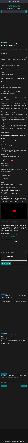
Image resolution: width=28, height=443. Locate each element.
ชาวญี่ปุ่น (24, 251)
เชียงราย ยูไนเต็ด (11, 252)
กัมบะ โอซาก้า (11, 251)
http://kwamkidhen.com (12, 258)
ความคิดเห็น (16, 251)
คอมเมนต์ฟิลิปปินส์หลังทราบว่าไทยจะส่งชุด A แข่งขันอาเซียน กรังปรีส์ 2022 (14, 296)
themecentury (22, 441)
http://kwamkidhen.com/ (10, 236)
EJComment (11, 47)
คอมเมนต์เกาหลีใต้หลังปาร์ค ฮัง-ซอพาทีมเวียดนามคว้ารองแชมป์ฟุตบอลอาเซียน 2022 (13, 376)
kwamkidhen (14, 6)
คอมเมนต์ (5, 42)
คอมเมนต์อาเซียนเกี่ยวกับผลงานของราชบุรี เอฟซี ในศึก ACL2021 (4, 385)
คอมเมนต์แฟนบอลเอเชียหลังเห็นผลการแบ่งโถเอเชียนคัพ (13, 335)
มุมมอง (6, 252)
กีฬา (1, 42)
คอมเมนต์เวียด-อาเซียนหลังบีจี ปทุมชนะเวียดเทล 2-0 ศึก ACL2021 (25, 385)
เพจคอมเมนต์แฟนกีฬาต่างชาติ (11, 234)
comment (6, 251)
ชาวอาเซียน (3, 252)
